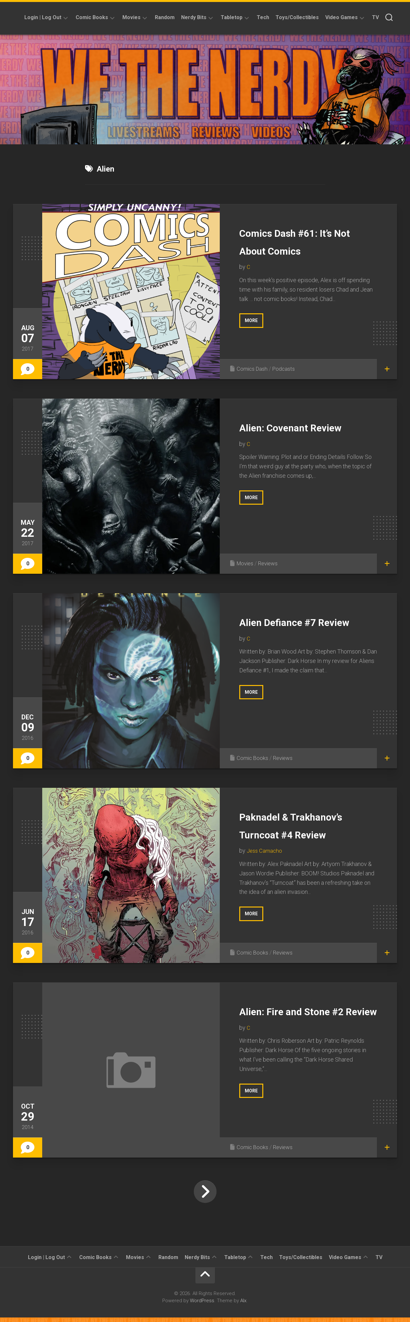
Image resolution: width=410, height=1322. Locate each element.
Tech (263, 17)
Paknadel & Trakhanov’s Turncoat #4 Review (304, 833)
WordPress (202, 1305)
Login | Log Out (42, 17)
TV (375, 17)
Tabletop (231, 17)
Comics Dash (253, 368)
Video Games (341, 17)
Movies (131, 17)
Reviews (271, 563)
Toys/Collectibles (297, 17)
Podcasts (287, 368)
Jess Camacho (265, 868)
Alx (243, 1305)
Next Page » (205, 1196)
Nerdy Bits (193, 17)
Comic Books (92, 17)
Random (165, 17)
